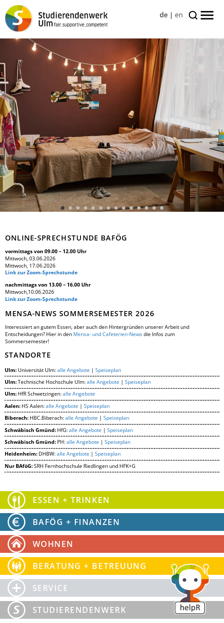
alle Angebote (73, 370)
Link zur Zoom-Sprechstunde (41, 272)
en (179, 14)
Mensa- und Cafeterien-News (107, 334)
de (164, 14)
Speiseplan (108, 370)
